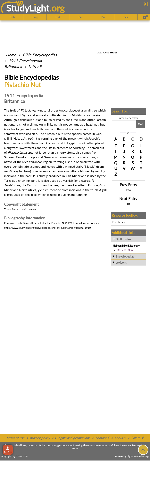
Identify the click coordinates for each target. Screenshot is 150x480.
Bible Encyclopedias (40, 54)
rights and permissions (74, 438)
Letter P (35, 66)
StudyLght (27, 8)
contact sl (102, 438)
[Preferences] (145, 17)
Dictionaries (123, 239)
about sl (120, 438)
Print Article (118, 222)
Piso (128, 189)
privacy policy (40, 438)
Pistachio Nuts (125, 250)
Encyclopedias (125, 256)
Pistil (128, 203)
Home (11, 54)
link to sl (137, 438)
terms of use (15, 438)
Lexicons (121, 262)
